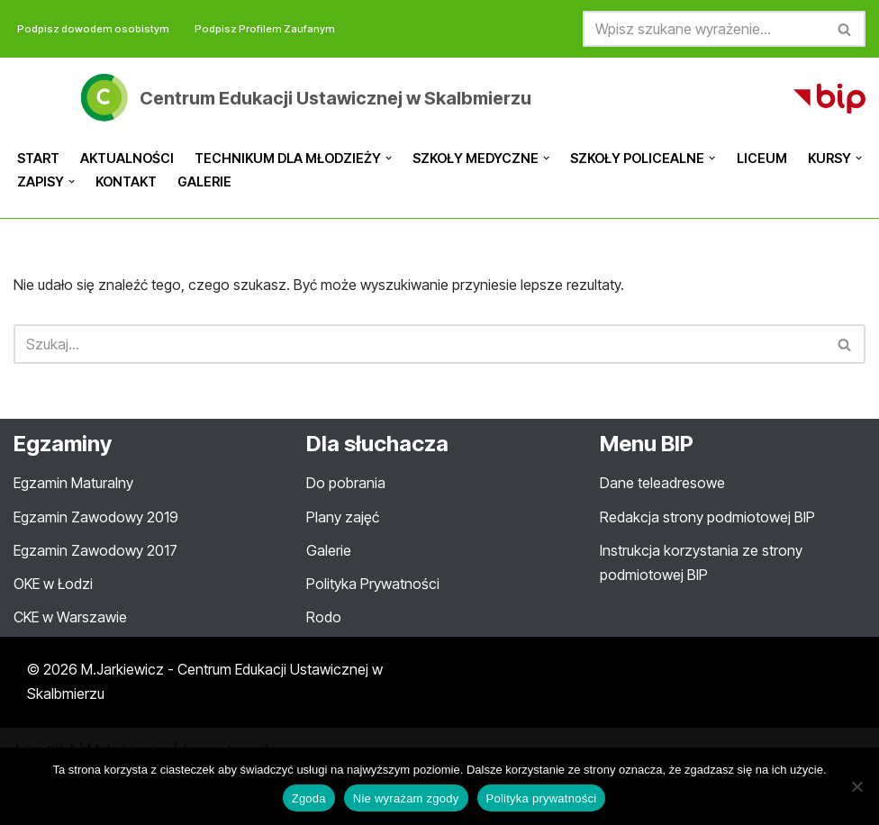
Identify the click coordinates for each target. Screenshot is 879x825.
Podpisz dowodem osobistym (93, 29)
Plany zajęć (342, 517)
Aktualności (127, 158)
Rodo (323, 617)
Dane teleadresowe (662, 483)
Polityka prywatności (541, 798)
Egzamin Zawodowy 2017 (95, 550)
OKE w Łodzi (53, 584)
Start (38, 158)
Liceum (762, 158)
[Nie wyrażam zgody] (856, 786)
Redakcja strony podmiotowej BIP (707, 517)
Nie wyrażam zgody (406, 798)
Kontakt (126, 181)
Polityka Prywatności (373, 584)
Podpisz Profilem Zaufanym (265, 29)
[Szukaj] (704, 29)
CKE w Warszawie (70, 617)
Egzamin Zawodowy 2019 (96, 517)
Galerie (204, 181)
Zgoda (309, 798)
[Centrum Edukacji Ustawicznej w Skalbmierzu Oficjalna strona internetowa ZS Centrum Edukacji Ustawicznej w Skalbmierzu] (304, 98)
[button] (388, 158)
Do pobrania (345, 483)
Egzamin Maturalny (73, 483)
